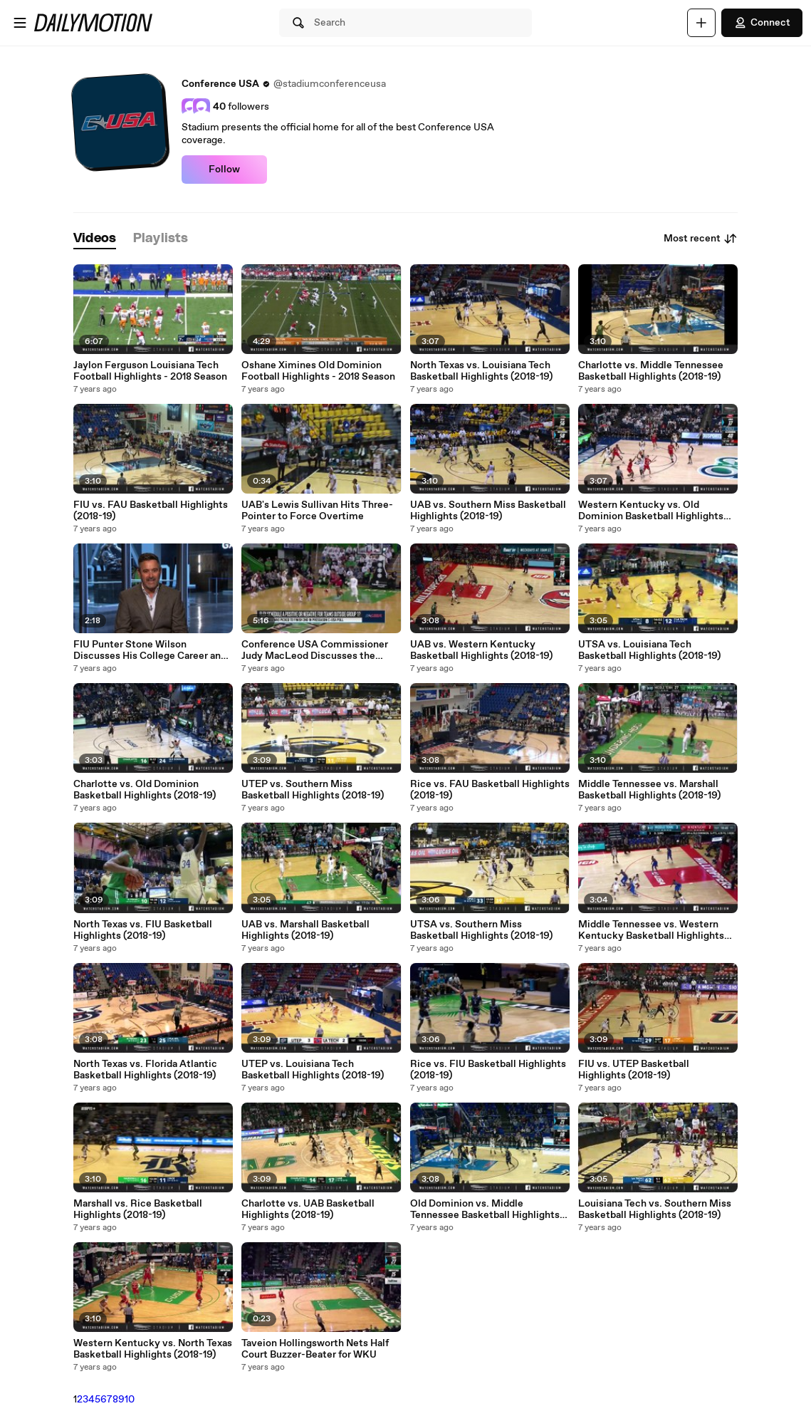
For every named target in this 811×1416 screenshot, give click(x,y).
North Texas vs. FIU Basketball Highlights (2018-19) (142, 930)
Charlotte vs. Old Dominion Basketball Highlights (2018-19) (144, 790)
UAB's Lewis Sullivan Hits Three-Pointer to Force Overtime (317, 510)
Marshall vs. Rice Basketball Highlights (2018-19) (137, 1209)
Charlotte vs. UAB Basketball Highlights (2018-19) (308, 1209)
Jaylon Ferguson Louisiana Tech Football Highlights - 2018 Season (150, 371)
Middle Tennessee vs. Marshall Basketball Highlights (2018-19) (649, 790)
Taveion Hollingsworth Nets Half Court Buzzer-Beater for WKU (315, 1349)
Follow (224, 169)
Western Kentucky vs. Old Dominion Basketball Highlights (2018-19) (650, 510)
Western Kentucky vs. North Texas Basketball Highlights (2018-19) (152, 1349)
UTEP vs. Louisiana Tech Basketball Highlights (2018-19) (312, 1069)
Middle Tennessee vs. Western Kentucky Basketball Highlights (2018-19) (651, 930)
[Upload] (701, 23)
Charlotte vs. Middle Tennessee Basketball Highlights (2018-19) (650, 371)
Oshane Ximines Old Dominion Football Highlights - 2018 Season (318, 371)
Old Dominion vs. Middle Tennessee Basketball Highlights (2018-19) (485, 1209)
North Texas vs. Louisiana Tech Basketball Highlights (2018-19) (481, 371)
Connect (761, 23)
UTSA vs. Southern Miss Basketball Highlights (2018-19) (481, 930)
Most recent (701, 238)
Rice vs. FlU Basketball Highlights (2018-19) (488, 1069)
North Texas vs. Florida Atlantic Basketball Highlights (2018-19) (145, 1069)
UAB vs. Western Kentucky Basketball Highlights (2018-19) (481, 650)
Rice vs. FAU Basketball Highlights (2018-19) (490, 790)
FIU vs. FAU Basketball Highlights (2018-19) (150, 510)
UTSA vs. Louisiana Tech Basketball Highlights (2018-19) (649, 650)
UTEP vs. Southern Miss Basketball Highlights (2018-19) (312, 790)
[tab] (94, 239)
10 (130, 1399)
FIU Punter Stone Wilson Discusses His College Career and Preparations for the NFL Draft (149, 650)
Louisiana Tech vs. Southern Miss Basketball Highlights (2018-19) (654, 1209)
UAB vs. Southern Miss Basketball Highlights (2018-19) (488, 510)
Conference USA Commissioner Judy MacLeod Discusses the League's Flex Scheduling (314, 650)
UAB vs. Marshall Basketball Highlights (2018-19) (305, 930)
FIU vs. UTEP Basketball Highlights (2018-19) (633, 1069)
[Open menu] (20, 23)
